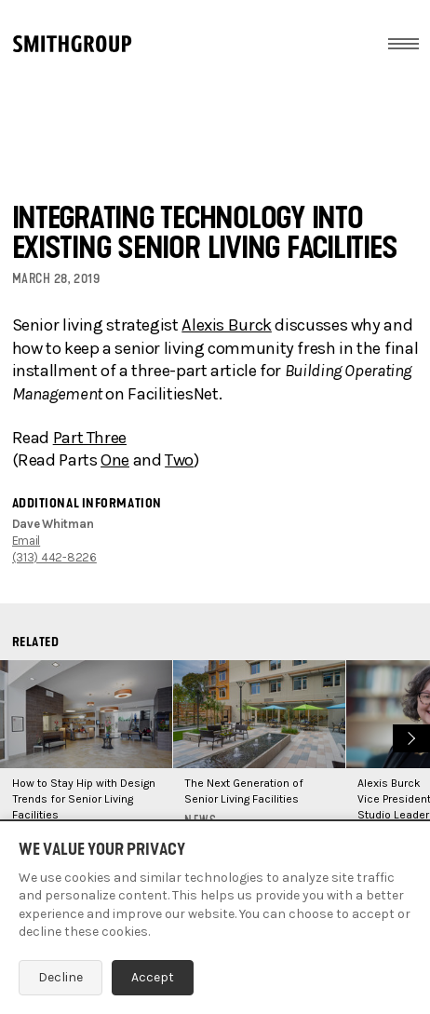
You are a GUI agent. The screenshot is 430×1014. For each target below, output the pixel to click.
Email (26, 541)
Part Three (90, 437)
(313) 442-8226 (54, 557)
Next (409, 736)
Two (179, 460)
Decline (60, 977)
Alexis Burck (226, 325)
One (115, 460)
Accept (152, 977)
